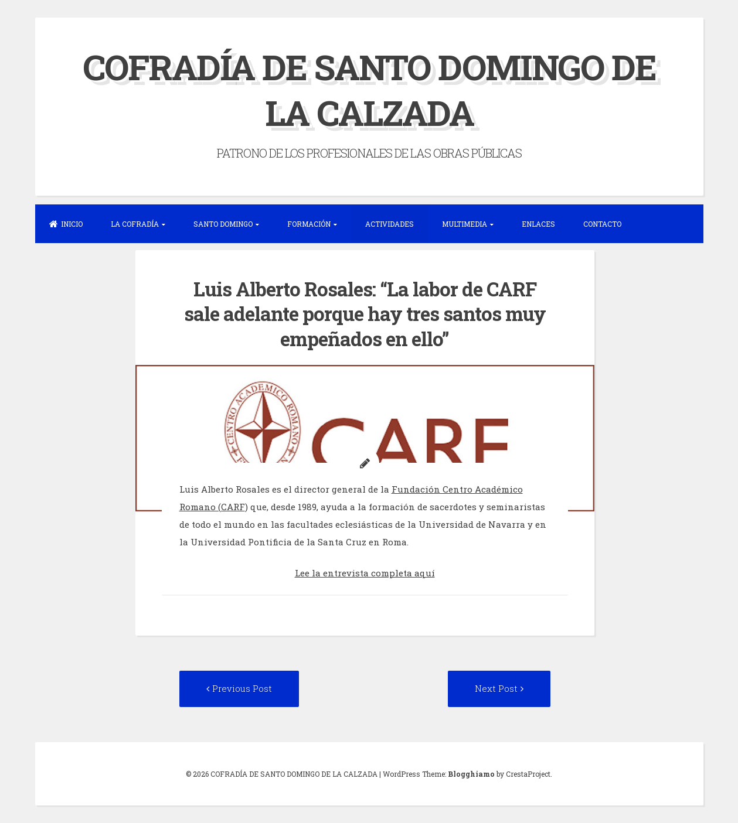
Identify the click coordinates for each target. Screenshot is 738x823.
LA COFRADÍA (135, 223)
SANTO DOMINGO (223, 223)
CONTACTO (602, 223)
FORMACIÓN (309, 223)
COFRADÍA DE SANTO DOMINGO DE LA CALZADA (369, 89)
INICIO (66, 223)
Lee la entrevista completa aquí (365, 573)
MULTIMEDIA (464, 223)
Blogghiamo (471, 773)
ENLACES (538, 223)
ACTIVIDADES (389, 223)
